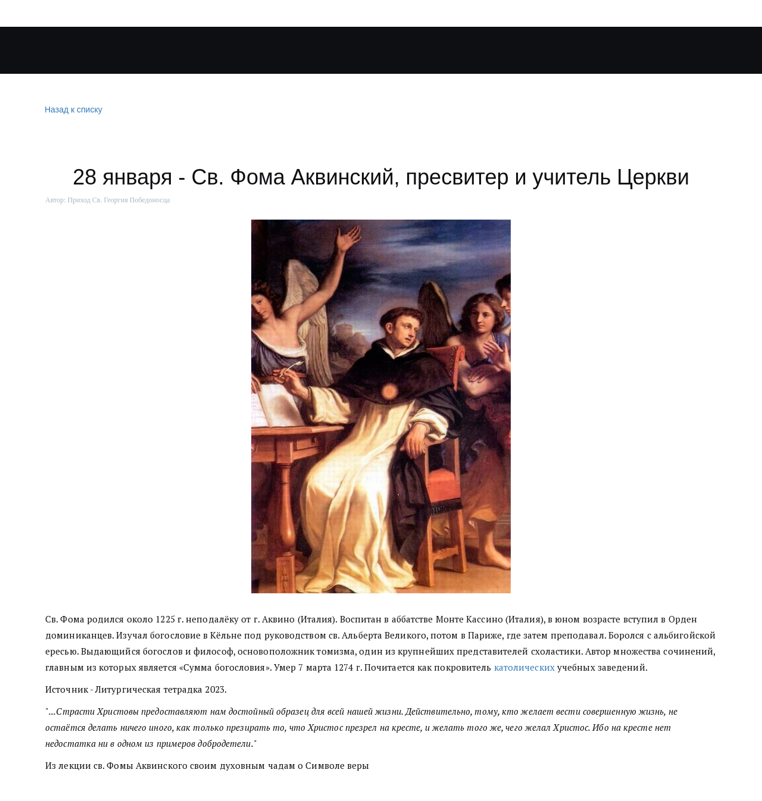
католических (524, 667)
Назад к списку (72, 110)
